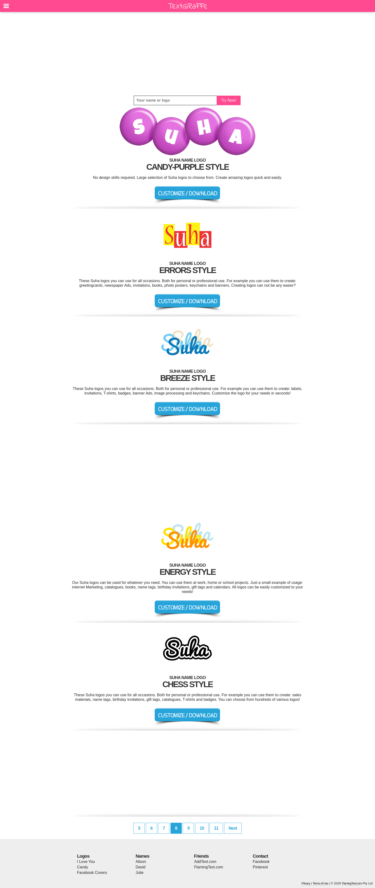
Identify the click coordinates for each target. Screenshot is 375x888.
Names (142, 856)
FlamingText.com (208, 867)
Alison (141, 862)
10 (202, 828)
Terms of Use (320, 883)
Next (233, 828)
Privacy (306, 883)
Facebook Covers (92, 873)
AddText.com (205, 862)
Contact (260, 856)
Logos (83, 856)
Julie (139, 873)
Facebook (261, 862)
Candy (82, 867)
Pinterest (260, 867)
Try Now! (228, 100)
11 (216, 828)
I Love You (86, 862)
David (140, 867)
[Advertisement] (187, 53)
